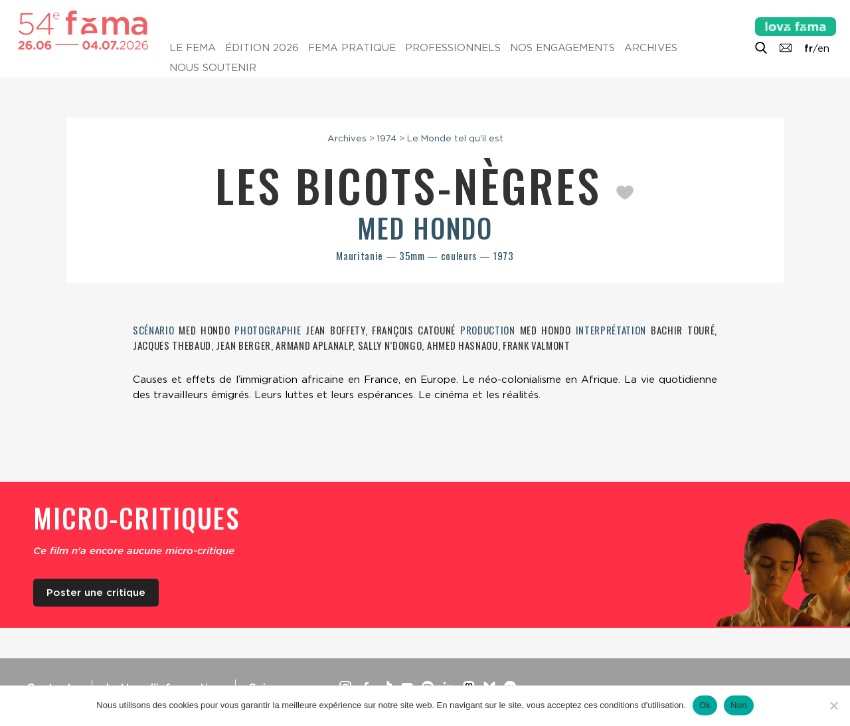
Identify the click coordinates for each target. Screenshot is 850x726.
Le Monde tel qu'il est (455, 138)
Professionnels (453, 48)
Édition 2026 (262, 48)
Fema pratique (352, 48)
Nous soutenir (212, 68)
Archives (650, 48)
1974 (386, 138)
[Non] (833, 705)
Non (738, 705)
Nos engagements (562, 48)
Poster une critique (95, 593)
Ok (705, 705)
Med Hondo (425, 228)
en (823, 48)
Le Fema (192, 48)
